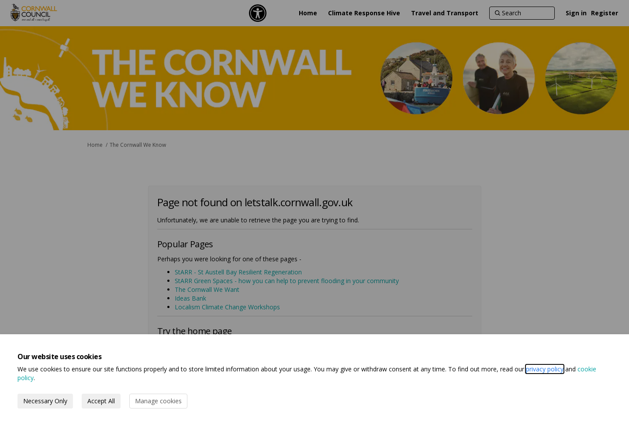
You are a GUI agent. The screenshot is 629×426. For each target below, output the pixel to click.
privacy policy (544, 369)
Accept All (101, 401)
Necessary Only (45, 401)
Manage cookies (158, 401)
